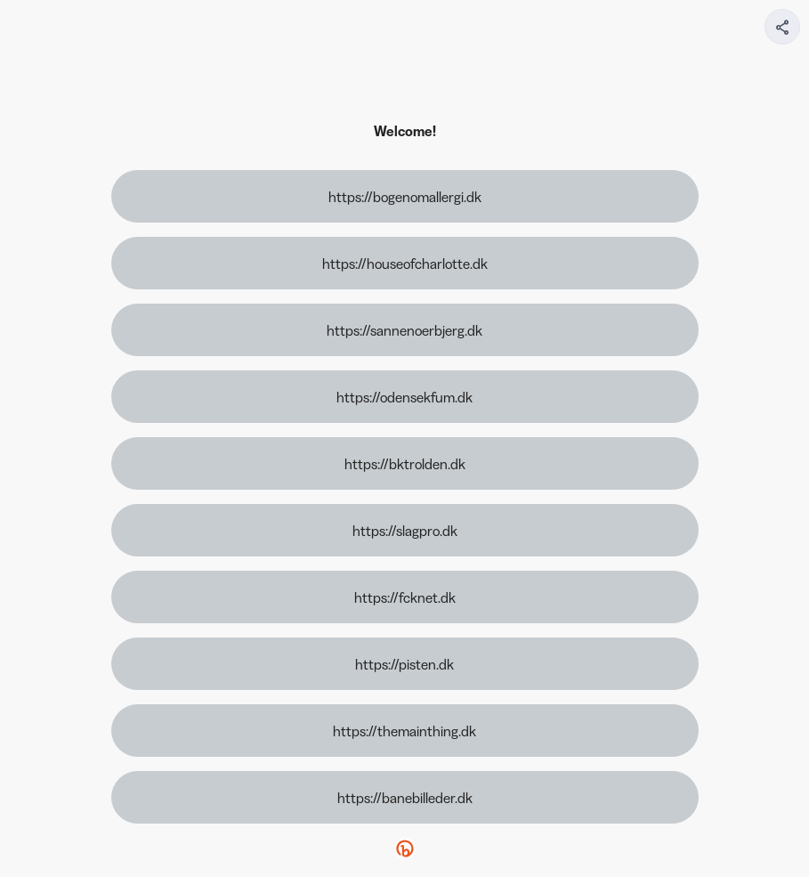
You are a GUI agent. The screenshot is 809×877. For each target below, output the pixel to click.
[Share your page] (782, 27)
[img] (783, 32)
